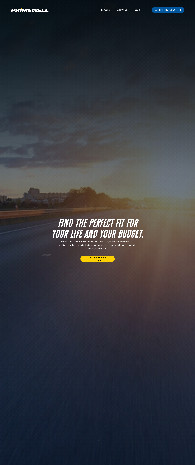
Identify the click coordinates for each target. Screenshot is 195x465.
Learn (138, 10)
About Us (122, 10)
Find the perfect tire (168, 10)
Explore (105, 10)
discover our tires (97, 258)
